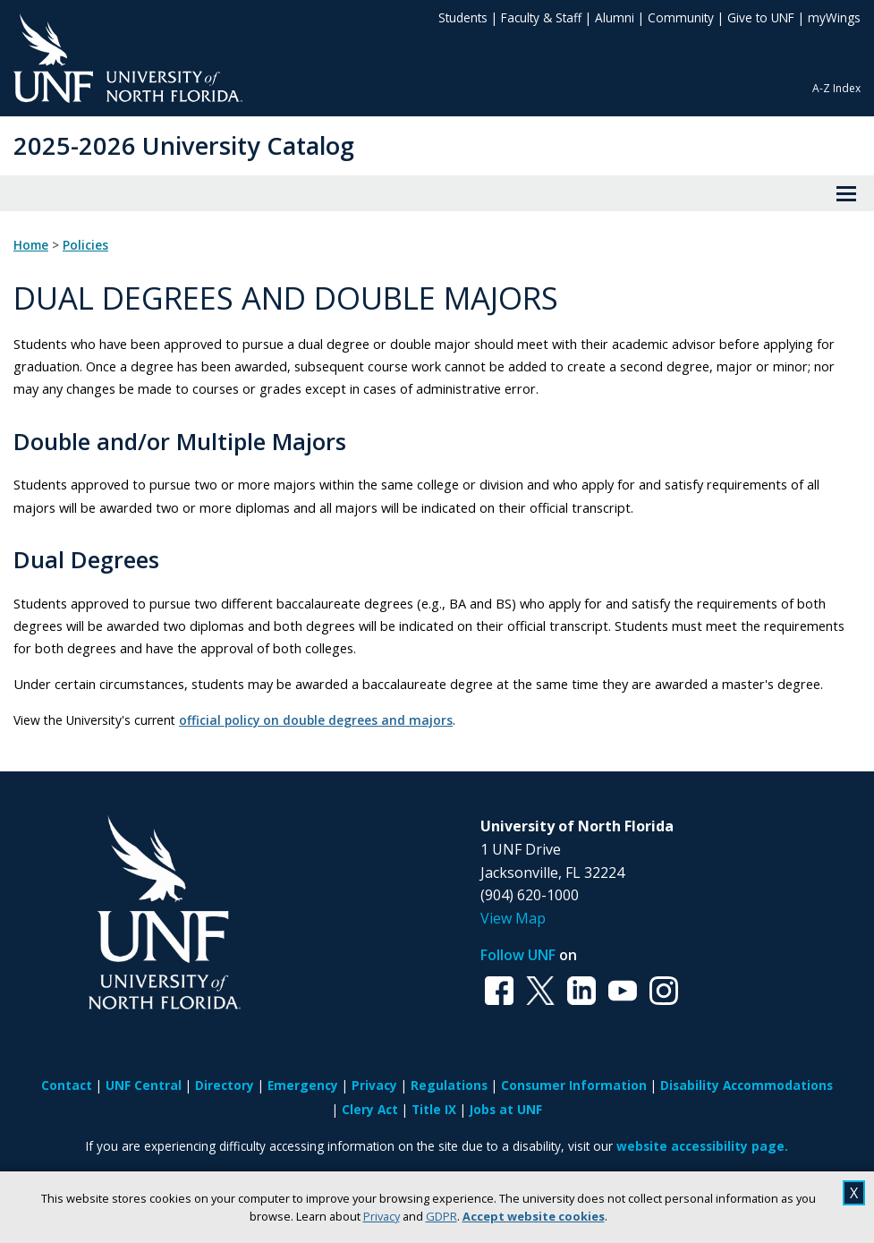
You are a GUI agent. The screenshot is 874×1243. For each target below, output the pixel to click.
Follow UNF (518, 955)
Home (30, 245)
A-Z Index (836, 88)
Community (681, 17)
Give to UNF (760, 17)
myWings (834, 17)
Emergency (302, 1085)
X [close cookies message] (854, 1193)
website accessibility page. (702, 1145)
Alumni (614, 17)
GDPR (441, 1216)
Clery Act (370, 1109)
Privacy (381, 1216)
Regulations (449, 1085)
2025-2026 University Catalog (183, 145)
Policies (85, 245)
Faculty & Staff (541, 17)
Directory (224, 1085)
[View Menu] (846, 193)
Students (463, 17)
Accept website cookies (533, 1216)
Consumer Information (574, 1085)
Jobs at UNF (506, 1109)
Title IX (434, 1109)
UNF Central (144, 1085)
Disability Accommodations (746, 1085)
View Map (513, 918)
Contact (66, 1085)
